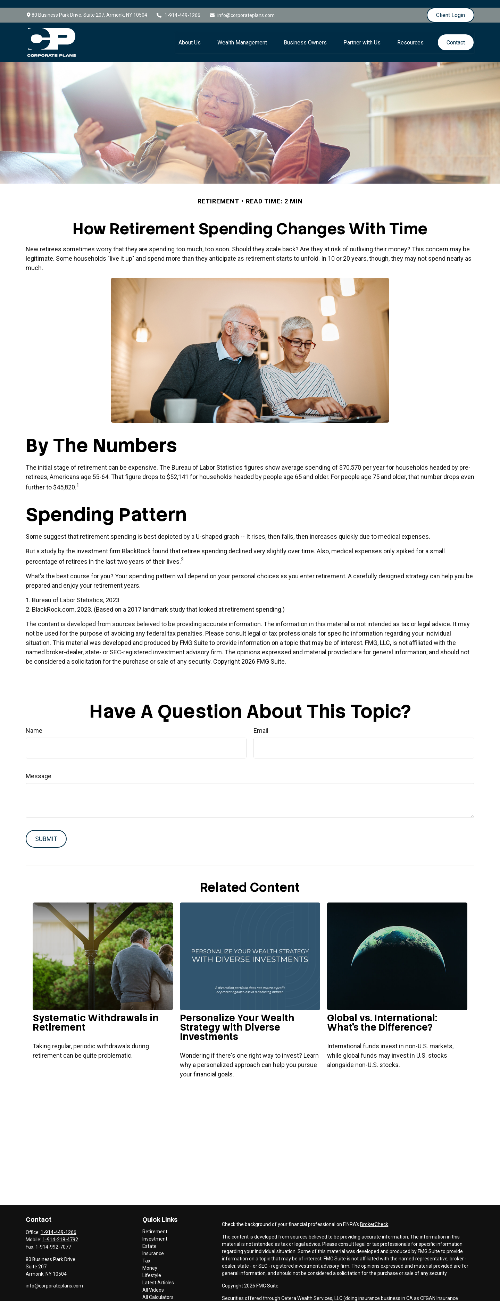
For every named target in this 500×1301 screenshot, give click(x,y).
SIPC (292, 1298)
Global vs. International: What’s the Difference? (382, 1015)
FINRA (278, 1298)
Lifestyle (151, 1267)
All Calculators (158, 1289)
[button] (189, 34)
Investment (154, 1231)
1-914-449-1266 (178, 7)
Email (260, 723)
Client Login (450, 7)
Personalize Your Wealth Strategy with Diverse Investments (237, 1019)
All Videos (153, 1282)
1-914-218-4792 (60, 1232)
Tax (146, 1253)
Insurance (153, 1246)
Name (34, 723)
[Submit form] (46, 831)
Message (38, 768)
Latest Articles (158, 1275)
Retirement (154, 1224)
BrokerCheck (374, 1216)
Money (149, 1260)
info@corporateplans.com (242, 7)
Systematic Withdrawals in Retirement (96, 1015)
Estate (149, 1238)
